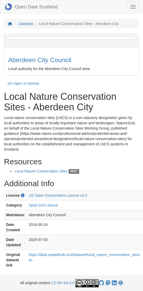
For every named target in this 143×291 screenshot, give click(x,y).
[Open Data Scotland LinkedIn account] (114, 283)
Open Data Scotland (31, 7)
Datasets (26, 24)
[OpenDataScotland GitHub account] (101, 283)
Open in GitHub (23, 83)
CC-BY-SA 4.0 (62, 283)
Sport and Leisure (43, 205)
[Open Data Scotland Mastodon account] (108, 283)
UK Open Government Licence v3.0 (58, 195)
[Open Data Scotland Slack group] (120, 283)
